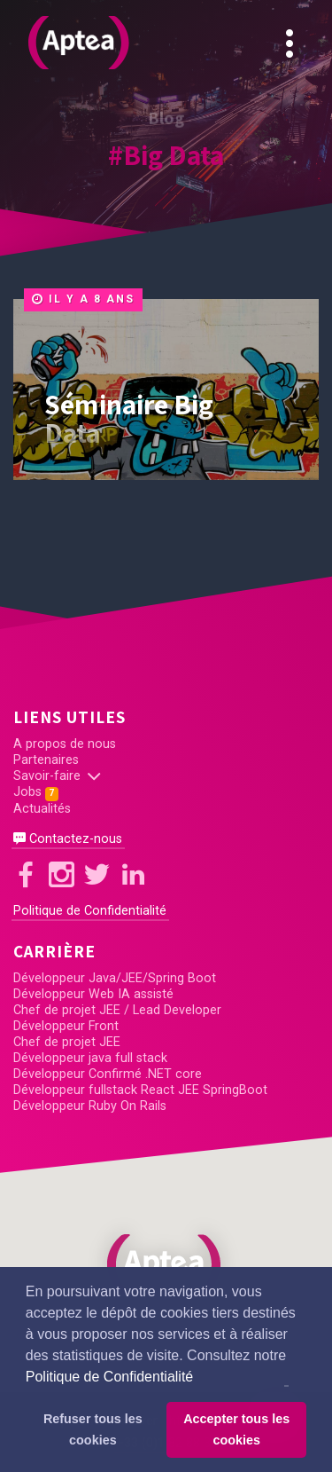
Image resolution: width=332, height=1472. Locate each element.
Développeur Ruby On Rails (89, 1106)
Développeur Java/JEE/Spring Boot (114, 978)
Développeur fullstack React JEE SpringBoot (140, 1090)
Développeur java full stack (90, 1058)
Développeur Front (66, 1026)
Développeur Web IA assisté (93, 994)
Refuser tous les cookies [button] (93, 1429)
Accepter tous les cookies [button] (236, 1429)
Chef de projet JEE (66, 1042)
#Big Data (166, 154)
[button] (166, 1264)
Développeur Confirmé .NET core (107, 1074)
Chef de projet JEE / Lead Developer (117, 1010)
